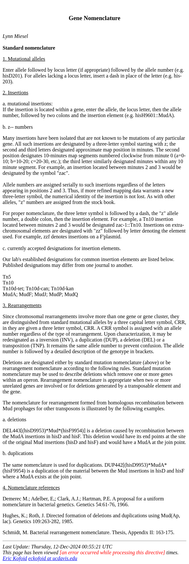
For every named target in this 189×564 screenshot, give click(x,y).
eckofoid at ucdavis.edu (52, 558)
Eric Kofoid (15, 558)
